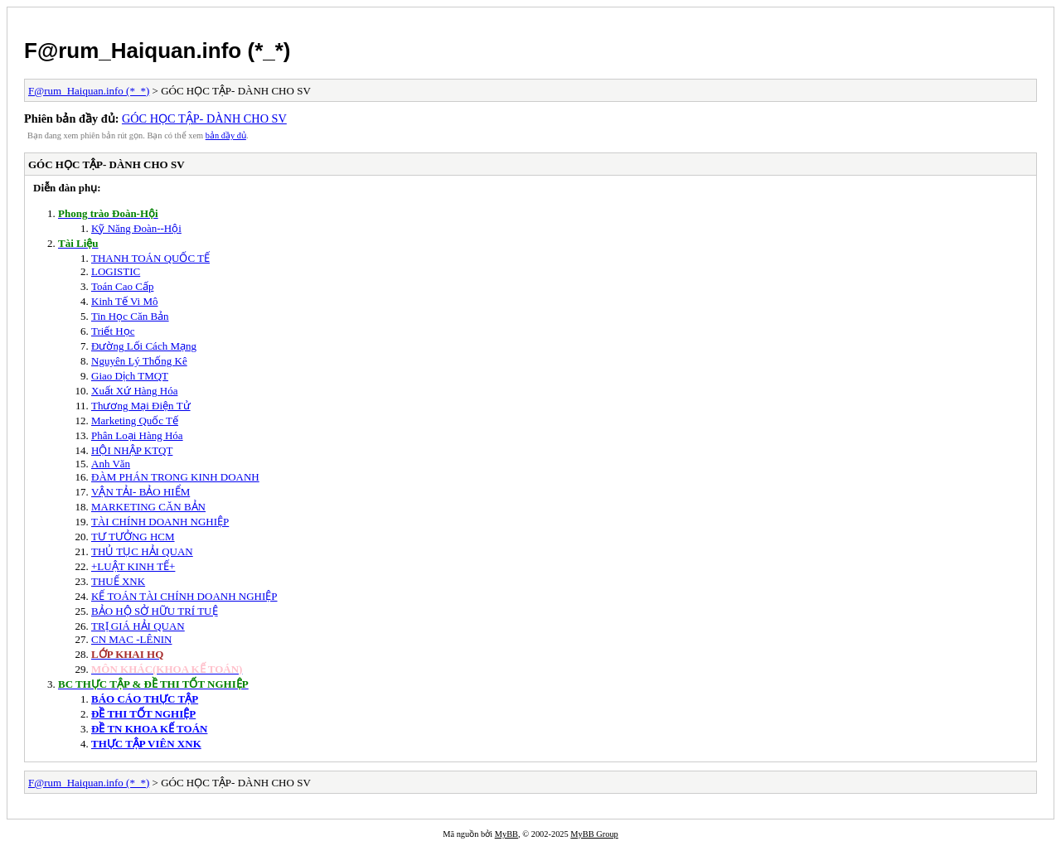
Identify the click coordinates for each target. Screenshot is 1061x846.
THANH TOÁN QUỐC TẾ (150, 258)
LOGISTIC (115, 271)
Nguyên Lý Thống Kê (139, 361)
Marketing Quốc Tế (134, 420)
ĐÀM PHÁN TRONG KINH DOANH (175, 477)
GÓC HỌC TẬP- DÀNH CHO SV (204, 118)
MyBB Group (594, 834)
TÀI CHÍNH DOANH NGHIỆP (160, 521)
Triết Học (112, 331)
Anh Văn (110, 463)
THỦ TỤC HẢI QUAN (142, 551)
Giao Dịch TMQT (129, 376)
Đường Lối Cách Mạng (143, 346)
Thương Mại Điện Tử (141, 405)
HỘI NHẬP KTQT (131, 450)
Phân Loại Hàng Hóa (137, 435)
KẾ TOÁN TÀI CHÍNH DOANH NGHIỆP (184, 596)
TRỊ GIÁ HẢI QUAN (138, 626)
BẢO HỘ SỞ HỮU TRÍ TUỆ (154, 611)
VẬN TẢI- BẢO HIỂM (140, 492)
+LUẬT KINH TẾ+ (133, 566)
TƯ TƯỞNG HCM (133, 536)
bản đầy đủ (226, 135)
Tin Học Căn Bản (130, 316)
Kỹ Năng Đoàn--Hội (136, 228)
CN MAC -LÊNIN (131, 639)
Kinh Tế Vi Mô (124, 301)
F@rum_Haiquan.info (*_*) (157, 50)
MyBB (506, 834)
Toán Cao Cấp (122, 286)
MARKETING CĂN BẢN (148, 506)
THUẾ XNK (118, 581)
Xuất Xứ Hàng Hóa (134, 390)
